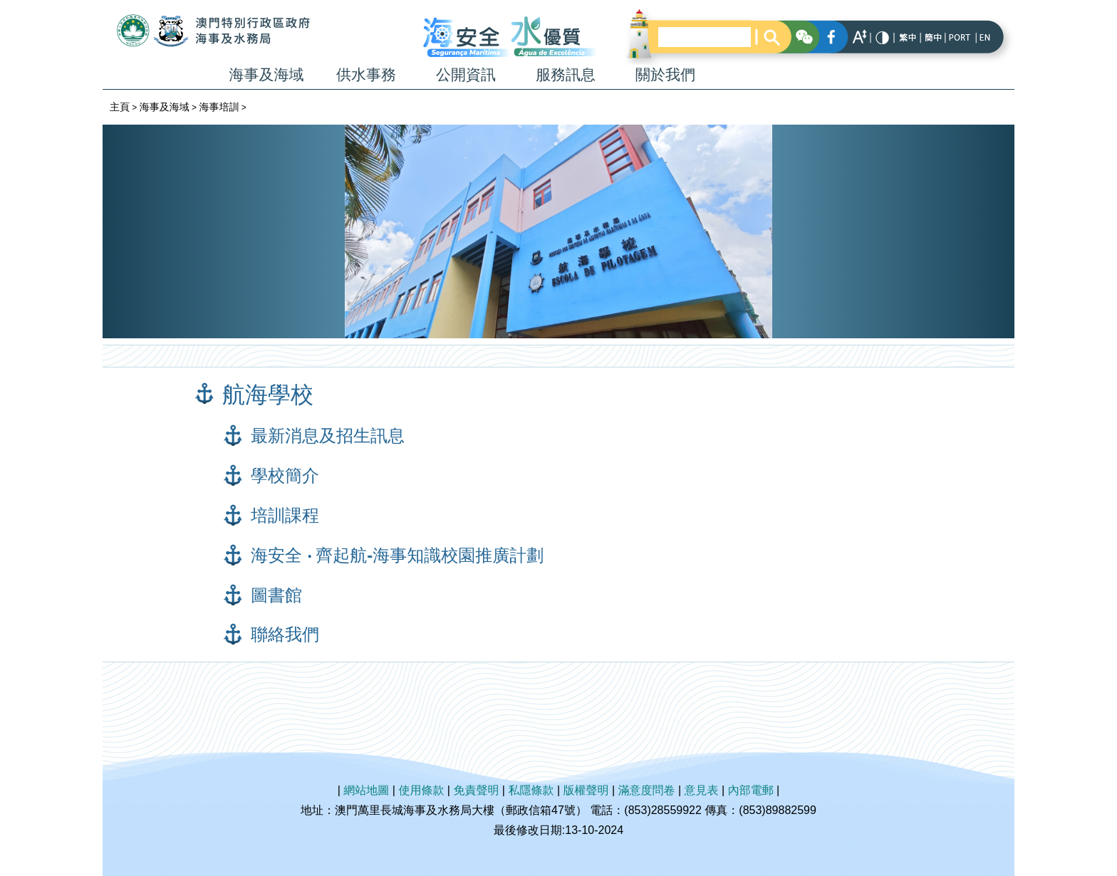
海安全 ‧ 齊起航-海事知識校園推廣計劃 (397, 555)
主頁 (120, 107)
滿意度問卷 (646, 790)
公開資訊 (466, 74)
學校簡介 (285, 475)
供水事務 (366, 74)
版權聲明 (586, 790)
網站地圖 (366, 790)
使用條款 (421, 790)
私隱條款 (531, 790)
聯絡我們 (285, 634)
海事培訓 (219, 107)
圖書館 (276, 595)
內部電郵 (751, 790)
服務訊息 (566, 74)
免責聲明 (476, 790)
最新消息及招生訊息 (328, 435)
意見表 (702, 790)
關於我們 (665, 74)
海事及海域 (266, 74)
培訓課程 (285, 515)
